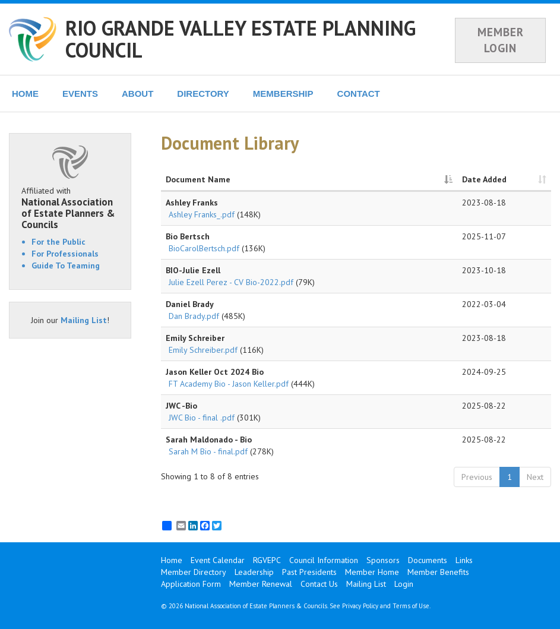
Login (403, 584)
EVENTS (80, 93)
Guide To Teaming (65, 265)
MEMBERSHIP (283, 93)
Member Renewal (260, 584)
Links (464, 560)
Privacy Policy (360, 606)
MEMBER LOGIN (500, 40)
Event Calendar (218, 560)
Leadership (254, 572)
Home (171, 560)
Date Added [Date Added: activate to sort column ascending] (484, 179)
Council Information (323, 560)
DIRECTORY (203, 93)
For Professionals (65, 253)
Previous (476, 477)
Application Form (191, 584)
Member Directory (193, 572)
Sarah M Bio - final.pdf (208, 451)
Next (535, 477)
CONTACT (358, 93)
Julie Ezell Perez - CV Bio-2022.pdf (231, 282)
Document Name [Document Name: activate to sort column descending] (198, 179)
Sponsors (383, 560)
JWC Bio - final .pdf (202, 417)
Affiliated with (70, 207)
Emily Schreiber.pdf (203, 349)
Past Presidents (309, 572)
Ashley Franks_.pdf (202, 214)
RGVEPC (267, 560)
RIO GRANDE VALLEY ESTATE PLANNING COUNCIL (240, 39)
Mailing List (84, 320)
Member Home (372, 572)
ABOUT (137, 93)
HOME (25, 93)
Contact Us (319, 584)
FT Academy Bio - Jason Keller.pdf (229, 383)
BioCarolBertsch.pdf (204, 248)
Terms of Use (411, 606)
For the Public (58, 241)
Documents (427, 560)
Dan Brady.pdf (194, 316)
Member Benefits (438, 572)
